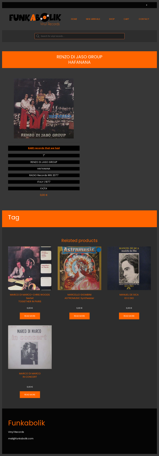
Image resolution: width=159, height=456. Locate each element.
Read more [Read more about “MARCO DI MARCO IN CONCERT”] (29, 394)
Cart (126, 19)
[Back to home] (35, 19)
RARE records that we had (44, 148)
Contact (144, 19)
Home (74, 19)
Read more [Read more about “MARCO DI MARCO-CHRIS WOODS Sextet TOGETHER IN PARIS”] (29, 316)
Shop (112, 19)
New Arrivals (93, 19)
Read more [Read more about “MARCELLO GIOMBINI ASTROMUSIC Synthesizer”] (79, 316)
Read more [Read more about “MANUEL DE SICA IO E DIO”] (129, 316)
